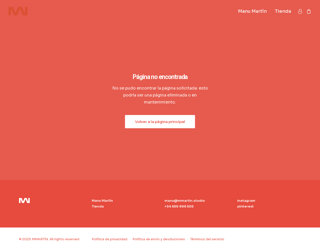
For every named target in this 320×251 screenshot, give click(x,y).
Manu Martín (252, 11)
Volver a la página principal (160, 121)
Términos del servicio (207, 239)
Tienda (283, 11)
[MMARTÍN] (18, 11)
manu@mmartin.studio (184, 200)
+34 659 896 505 (179, 206)
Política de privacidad (109, 239)
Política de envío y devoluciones (158, 239)
